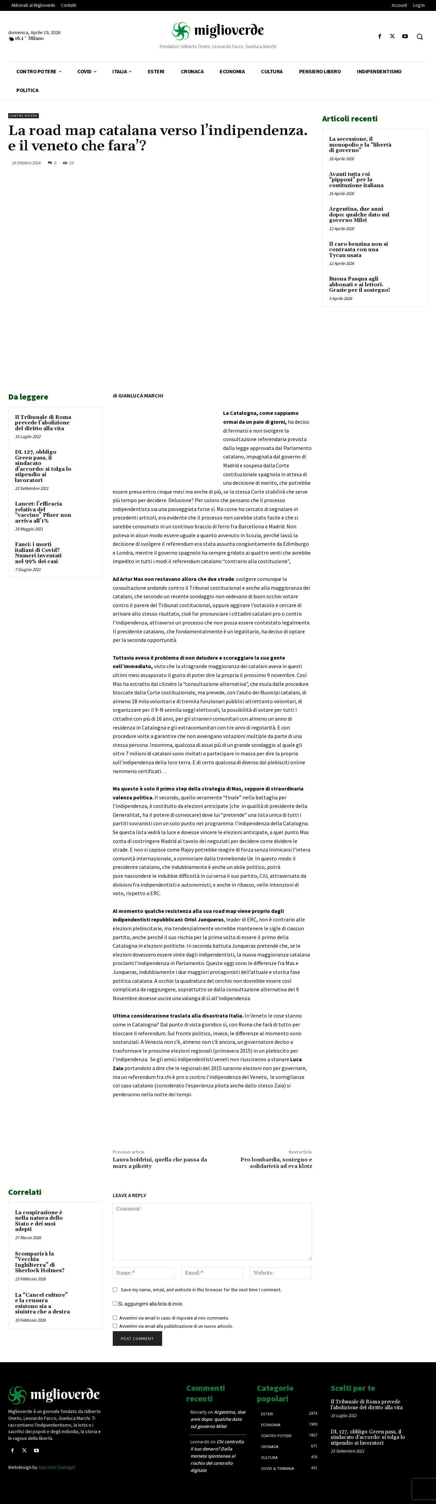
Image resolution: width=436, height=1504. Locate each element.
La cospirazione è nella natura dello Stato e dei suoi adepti (39, 1221)
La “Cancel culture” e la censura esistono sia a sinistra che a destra (42, 1303)
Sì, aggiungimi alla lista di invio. (148, 1304)
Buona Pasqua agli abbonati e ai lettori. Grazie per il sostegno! (359, 285)
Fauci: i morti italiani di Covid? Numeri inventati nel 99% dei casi (38, 553)
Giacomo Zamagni (56, 1467)
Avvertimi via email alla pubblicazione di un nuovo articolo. (176, 1326)
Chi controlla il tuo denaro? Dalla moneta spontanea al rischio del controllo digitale (217, 1456)
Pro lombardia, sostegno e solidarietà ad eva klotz (276, 1163)
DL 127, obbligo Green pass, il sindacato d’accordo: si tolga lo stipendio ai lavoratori (43, 466)
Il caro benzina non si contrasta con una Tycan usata (358, 250)
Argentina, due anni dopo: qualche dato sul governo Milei (359, 215)
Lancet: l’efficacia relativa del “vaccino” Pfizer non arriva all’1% (43, 512)
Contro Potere (23, 115)
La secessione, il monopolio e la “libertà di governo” (360, 145)
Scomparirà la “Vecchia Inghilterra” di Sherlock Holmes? (39, 1262)
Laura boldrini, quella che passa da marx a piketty (160, 1163)
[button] (419, 36)
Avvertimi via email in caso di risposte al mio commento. (174, 1318)
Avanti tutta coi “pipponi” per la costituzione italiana (356, 180)
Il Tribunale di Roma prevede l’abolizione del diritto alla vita (43, 423)
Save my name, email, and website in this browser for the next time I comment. (201, 1290)
